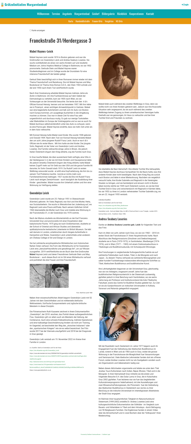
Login (184, 4)
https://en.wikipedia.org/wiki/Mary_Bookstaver (113, 205)
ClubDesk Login (106, 434)
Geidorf (95, 14)
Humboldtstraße (83, 21)
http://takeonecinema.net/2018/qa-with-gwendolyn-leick (47, 362)
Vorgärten (109, 21)
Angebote (67, 14)
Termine (56, 14)
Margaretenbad (82, 14)
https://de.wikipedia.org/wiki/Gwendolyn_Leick (44, 350)
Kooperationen (136, 14)
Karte (70, 21)
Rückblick (122, 14)
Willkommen (43, 14)
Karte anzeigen (38, 30)
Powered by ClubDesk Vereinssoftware (90, 434)
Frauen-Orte (97, 21)
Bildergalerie (108, 14)
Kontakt (150, 14)
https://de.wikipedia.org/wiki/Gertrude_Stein (113, 208)
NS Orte (119, 21)
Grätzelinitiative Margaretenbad (26, 4)
